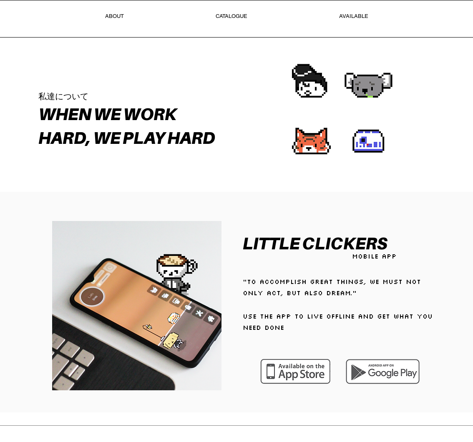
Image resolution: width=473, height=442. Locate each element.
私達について (63, 96)
